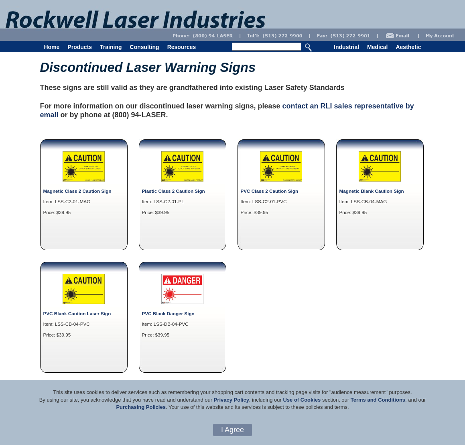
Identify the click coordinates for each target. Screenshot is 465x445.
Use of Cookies (302, 400)
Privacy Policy (231, 400)
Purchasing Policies (141, 407)
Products (79, 47)
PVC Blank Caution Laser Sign (77, 313)
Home (52, 47)
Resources (181, 47)
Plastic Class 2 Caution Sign (173, 191)
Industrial (346, 47)
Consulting (144, 47)
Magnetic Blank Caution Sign (371, 191)
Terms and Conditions (378, 400)
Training (111, 47)
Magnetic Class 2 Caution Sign (77, 191)
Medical (377, 47)
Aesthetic (408, 47)
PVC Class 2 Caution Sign (269, 191)
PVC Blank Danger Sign (168, 313)
